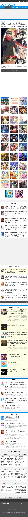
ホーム (2, 7)
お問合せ (6, 506)
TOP (14, 500)
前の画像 (2, 70)
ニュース (8, 7)
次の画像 (25, 70)
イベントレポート (16, 7)
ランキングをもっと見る (14, 302)
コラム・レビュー (21, 469)
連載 (18, 483)
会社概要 (14, 506)
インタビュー (6, 469)
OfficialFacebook (11, 503)
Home (5, 503)
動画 (4, 483)
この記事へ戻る (14, 70)
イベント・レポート (21, 454)
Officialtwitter (18, 503)
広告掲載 (10, 506)
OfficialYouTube (24, 503)
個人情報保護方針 (20, 506)
